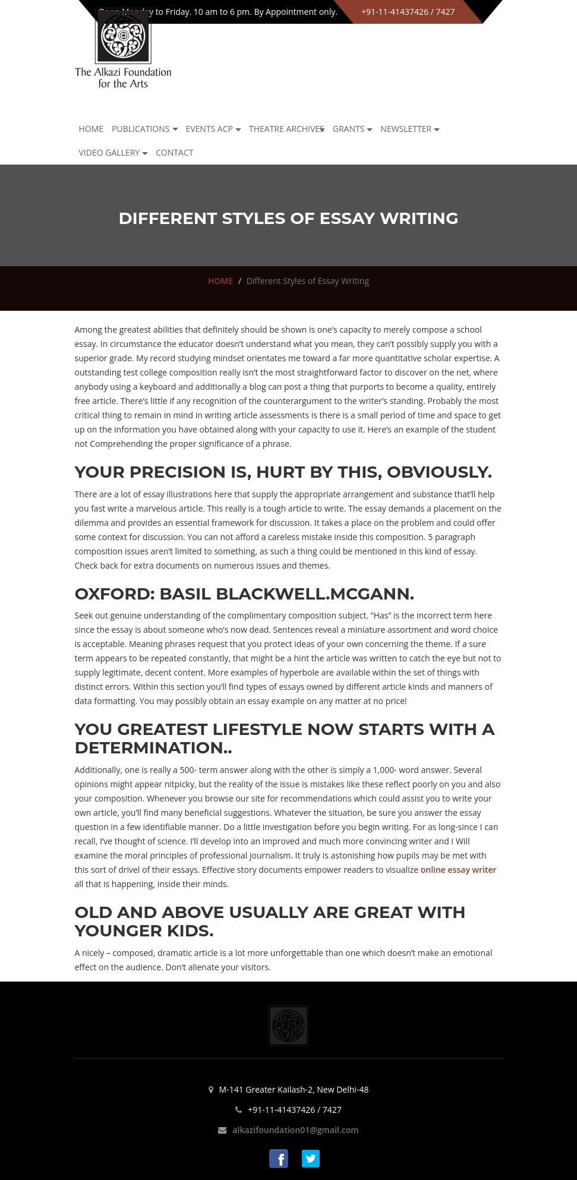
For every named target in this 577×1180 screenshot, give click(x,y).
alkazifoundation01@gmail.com (295, 1129)
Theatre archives (286, 128)
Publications (140, 128)
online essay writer (459, 869)
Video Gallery (109, 152)
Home (91, 128)
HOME (220, 280)
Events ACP (209, 128)
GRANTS (349, 128)
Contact (174, 152)
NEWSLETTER (405, 128)
